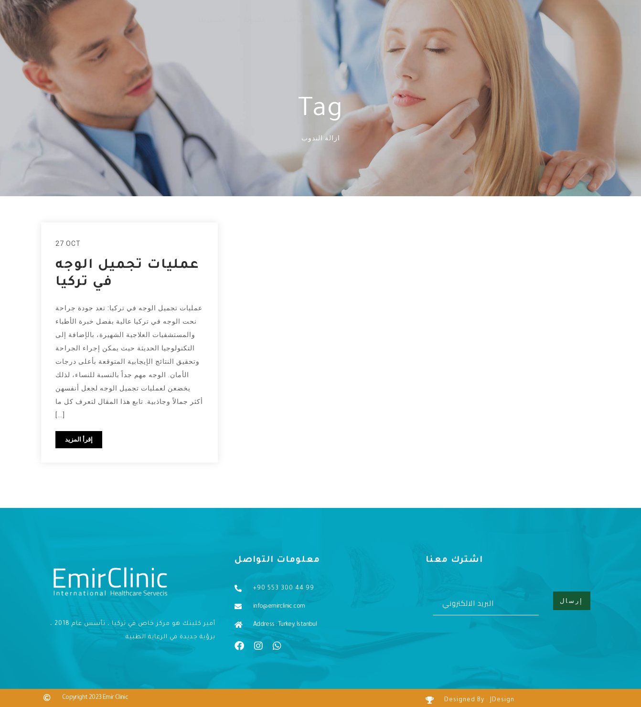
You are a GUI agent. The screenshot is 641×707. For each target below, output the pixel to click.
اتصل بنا (211, 21)
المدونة (254, 21)
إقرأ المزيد (79, 439)
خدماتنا (294, 21)
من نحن (335, 21)
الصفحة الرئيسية (392, 21)
